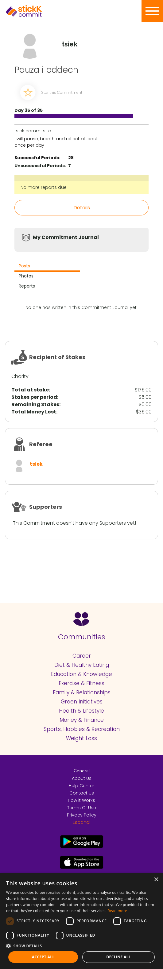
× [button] (156, 879)
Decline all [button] (118, 957)
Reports (27, 286)
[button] (81, 946)
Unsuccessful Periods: (40, 166)
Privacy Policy (81, 815)
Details (81, 207)
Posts (24, 266)
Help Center (81, 786)
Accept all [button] (43, 957)
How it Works (81, 800)
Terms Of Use (81, 808)
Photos (26, 276)
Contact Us (81, 793)
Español (81, 822)
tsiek (36, 464)
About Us (81, 778)
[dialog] (81, 921)
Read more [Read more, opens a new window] (117, 910)
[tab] (47, 267)
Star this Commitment (61, 92)
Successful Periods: (37, 158)
